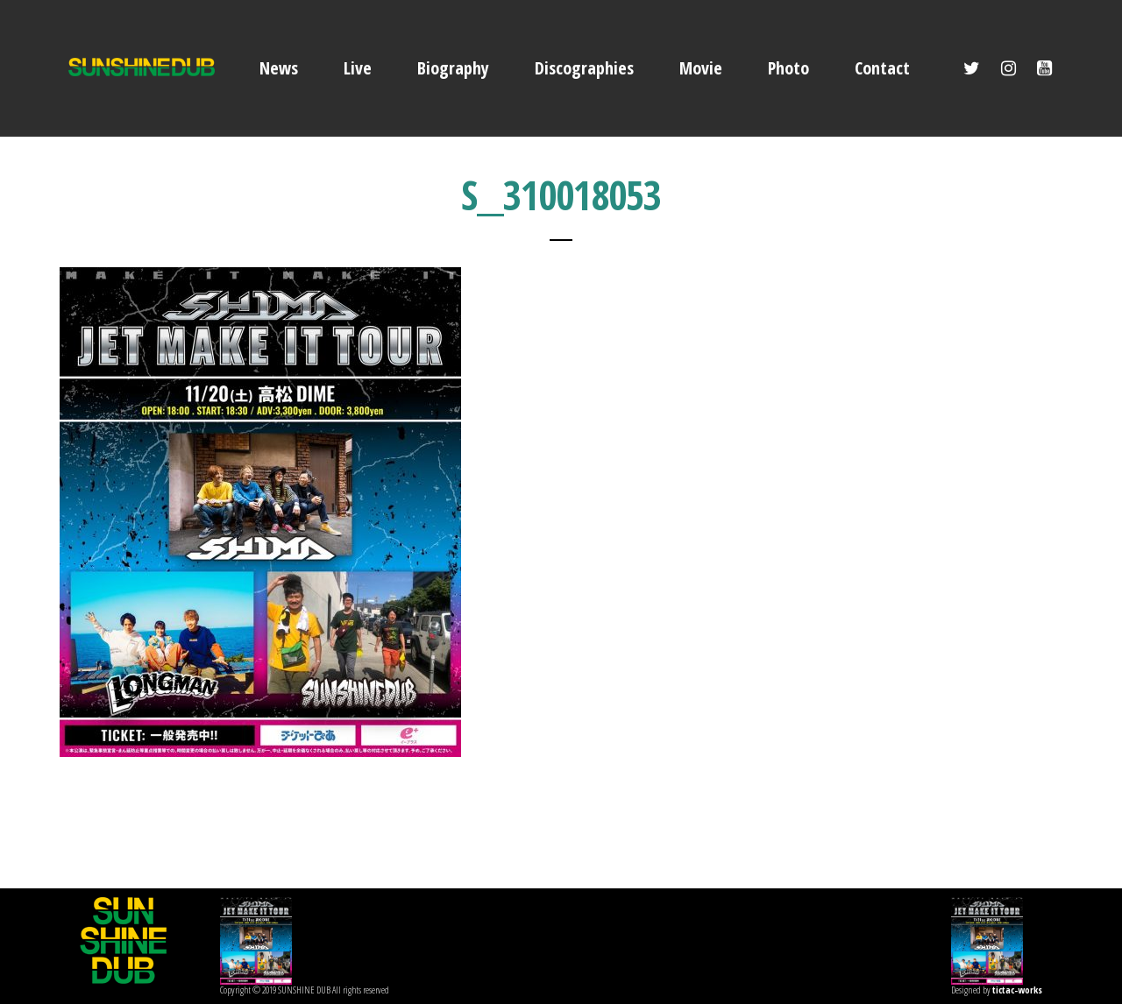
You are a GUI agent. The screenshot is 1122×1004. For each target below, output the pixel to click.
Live (358, 68)
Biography (453, 68)
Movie (700, 68)
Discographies (584, 68)
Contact (882, 68)
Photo (788, 68)
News (278, 68)
